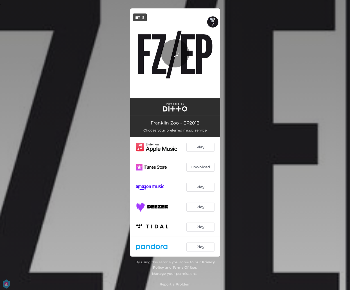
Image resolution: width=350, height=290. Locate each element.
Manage (159, 273)
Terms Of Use (184, 267)
